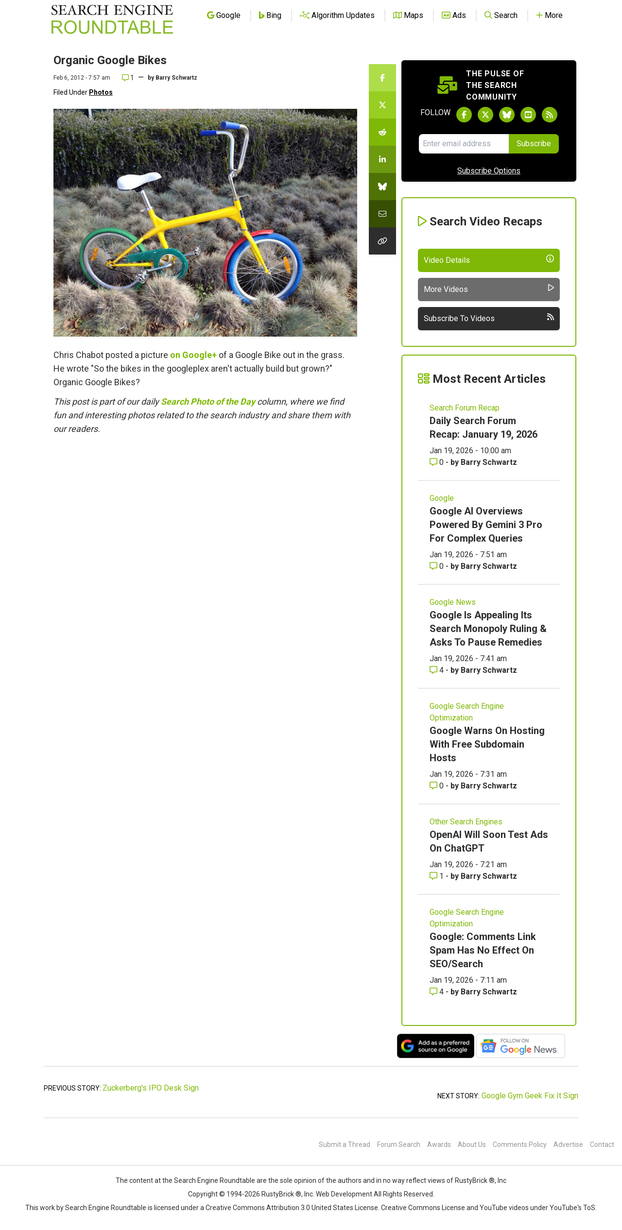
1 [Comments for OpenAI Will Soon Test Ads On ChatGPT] (438, 876)
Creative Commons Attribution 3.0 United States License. (293, 1208)
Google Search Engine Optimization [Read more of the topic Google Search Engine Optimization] (467, 711)
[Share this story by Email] (382, 213)
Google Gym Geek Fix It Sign (530, 1095)
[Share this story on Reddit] (382, 132)
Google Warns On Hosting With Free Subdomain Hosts (487, 744)
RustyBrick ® (281, 1194)
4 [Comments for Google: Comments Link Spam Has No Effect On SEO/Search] (438, 991)
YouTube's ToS (572, 1208)
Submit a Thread (344, 1144)
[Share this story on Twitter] (382, 105)
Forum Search (398, 1144)
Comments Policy (520, 1144)
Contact (602, 1144)
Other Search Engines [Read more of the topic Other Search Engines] (466, 821)
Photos (101, 92)
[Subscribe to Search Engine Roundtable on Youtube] (528, 114)
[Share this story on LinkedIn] (382, 159)
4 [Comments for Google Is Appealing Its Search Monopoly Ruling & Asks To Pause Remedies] (438, 670)
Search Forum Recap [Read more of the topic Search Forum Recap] (465, 407)
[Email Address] (464, 144)
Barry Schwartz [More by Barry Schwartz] (489, 462)
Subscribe (534, 143)
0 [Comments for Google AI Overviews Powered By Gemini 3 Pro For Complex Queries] (438, 566)
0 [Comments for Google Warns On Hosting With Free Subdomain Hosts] (438, 785)
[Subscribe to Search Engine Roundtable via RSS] (549, 114)
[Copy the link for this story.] (382, 241)
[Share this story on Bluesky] (382, 186)
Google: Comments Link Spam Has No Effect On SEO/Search (483, 950)
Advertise (568, 1144)
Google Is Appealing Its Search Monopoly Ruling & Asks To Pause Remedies (488, 628)
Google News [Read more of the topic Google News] (453, 602)
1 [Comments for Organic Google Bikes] (128, 78)
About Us (472, 1144)
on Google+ (193, 355)
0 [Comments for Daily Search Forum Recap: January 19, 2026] (438, 462)
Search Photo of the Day (208, 401)
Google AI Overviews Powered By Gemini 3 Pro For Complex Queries (486, 524)
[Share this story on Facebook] (382, 77)
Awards (439, 1144)
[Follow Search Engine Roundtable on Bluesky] (507, 114)
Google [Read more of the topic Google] (442, 498)
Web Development (344, 1194)
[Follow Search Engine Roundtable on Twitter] (485, 114)
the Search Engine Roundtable (209, 1180)
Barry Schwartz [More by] (176, 77)
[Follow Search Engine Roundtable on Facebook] (464, 114)
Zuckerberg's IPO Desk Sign (151, 1088)
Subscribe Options (488, 170)
